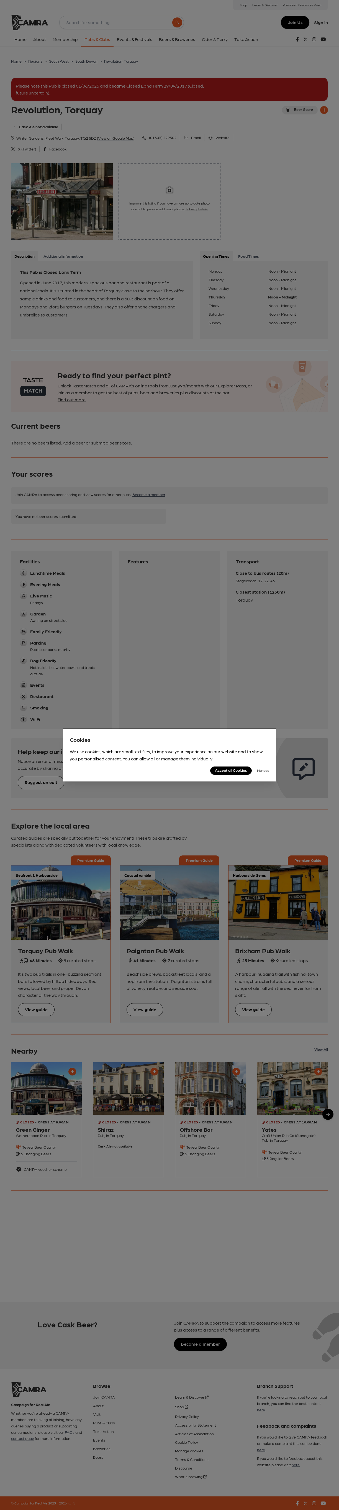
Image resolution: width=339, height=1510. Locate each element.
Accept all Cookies (231, 770)
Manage (263, 770)
